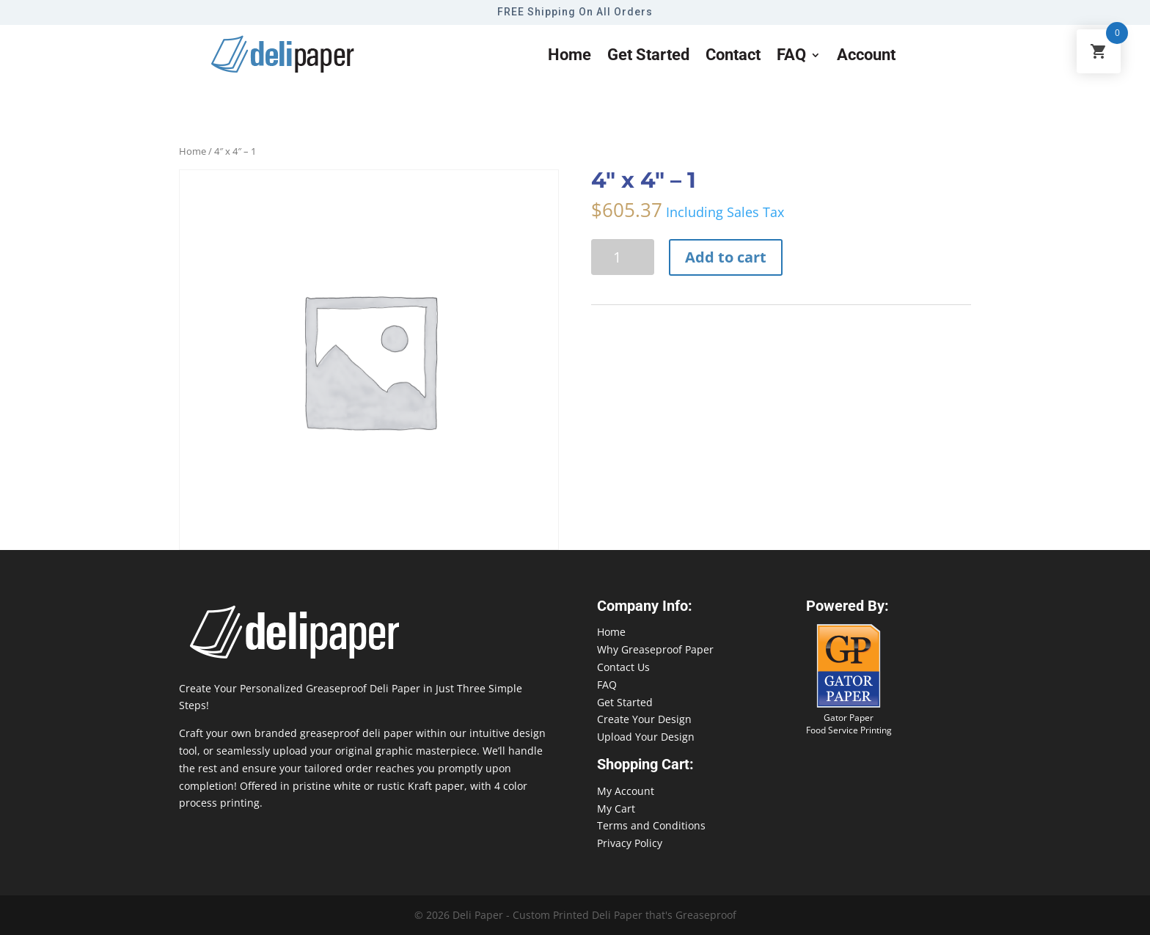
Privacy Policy (629, 843)
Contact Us (623, 667)
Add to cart (725, 257)
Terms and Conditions (651, 825)
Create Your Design (644, 719)
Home (569, 57)
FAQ (791, 57)
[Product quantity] (622, 257)
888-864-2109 (1004, 907)
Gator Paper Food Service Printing (849, 723)
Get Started (625, 702)
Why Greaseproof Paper (655, 649)
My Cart (616, 808)
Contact (733, 57)
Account (866, 57)
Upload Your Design (646, 737)
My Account (625, 791)
